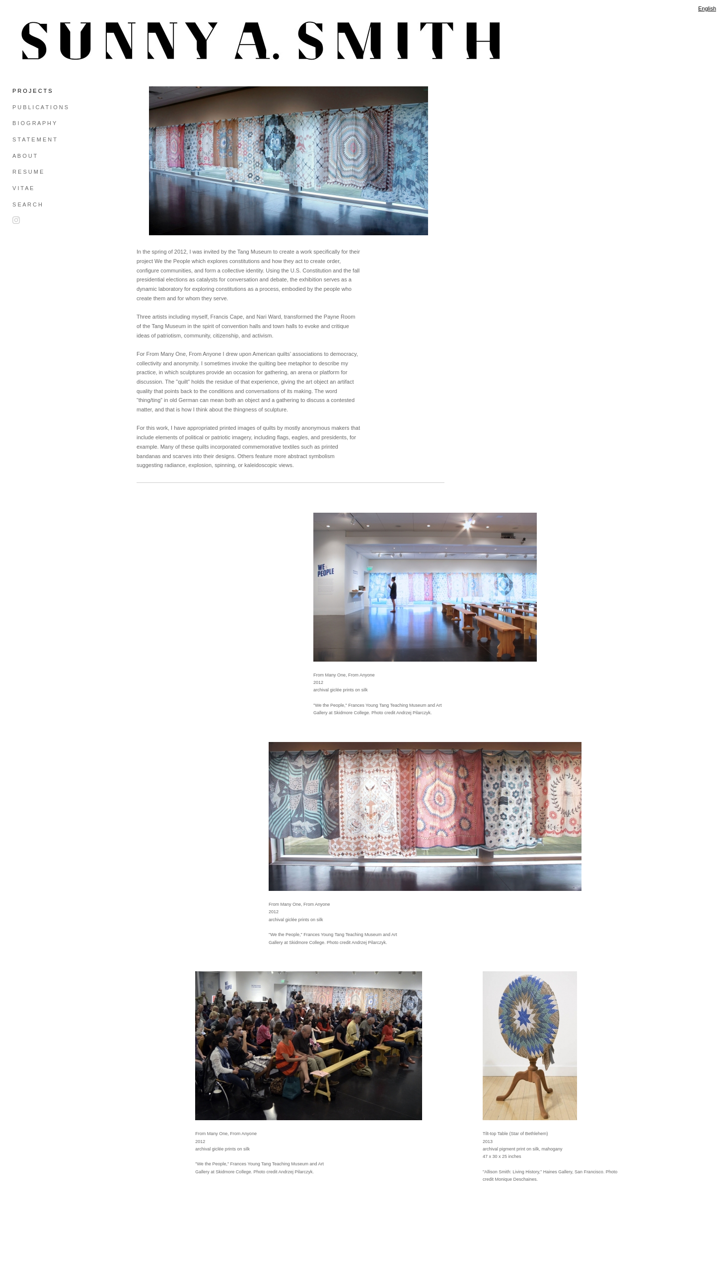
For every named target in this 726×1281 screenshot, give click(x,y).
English (707, 8)
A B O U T (24, 156)
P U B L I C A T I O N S (40, 107)
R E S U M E (27, 172)
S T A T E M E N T (34, 139)
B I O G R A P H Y (34, 123)
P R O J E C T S (32, 91)
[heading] (37, 40)
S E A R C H (27, 204)
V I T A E (22, 188)
